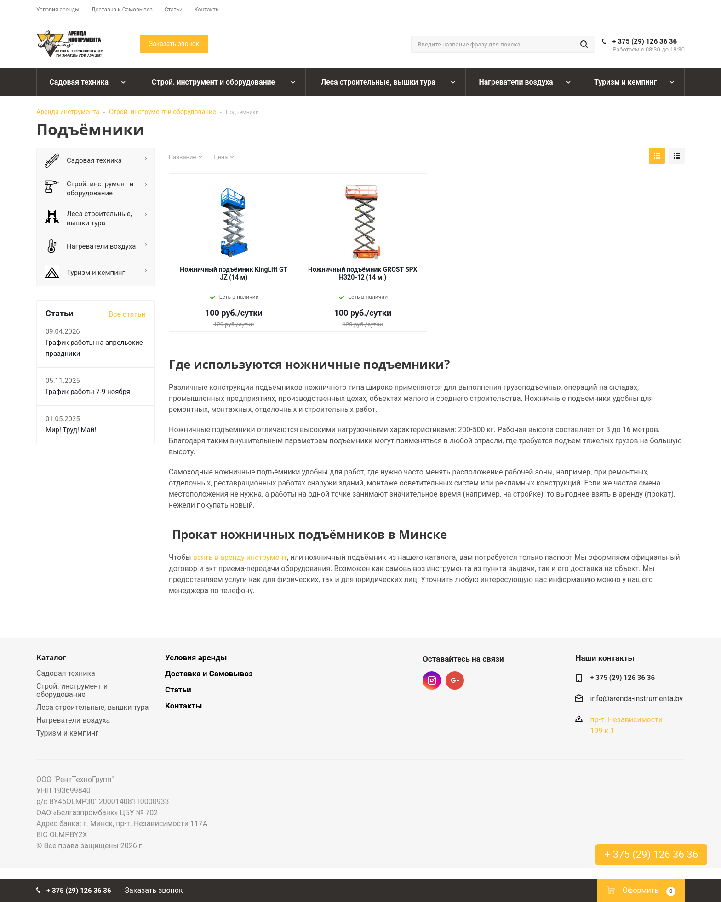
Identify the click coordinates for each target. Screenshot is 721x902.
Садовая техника (65, 673)
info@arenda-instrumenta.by (636, 698)
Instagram (432, 680)
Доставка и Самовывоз (209, 673)
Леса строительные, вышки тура (92, 707)
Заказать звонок (154, 890)
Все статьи (127, 314)
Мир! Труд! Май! (71, 430)
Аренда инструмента (67, 111)
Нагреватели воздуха (73, 720)
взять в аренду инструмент (240, 557)
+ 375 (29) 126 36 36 (644, 41)
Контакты (183, 705)
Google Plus (455, 680)
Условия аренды (196, 657)
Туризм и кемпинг (67, 733)
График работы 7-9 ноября (88, 392)
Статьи (178, 689)
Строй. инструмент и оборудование (162, 111)
